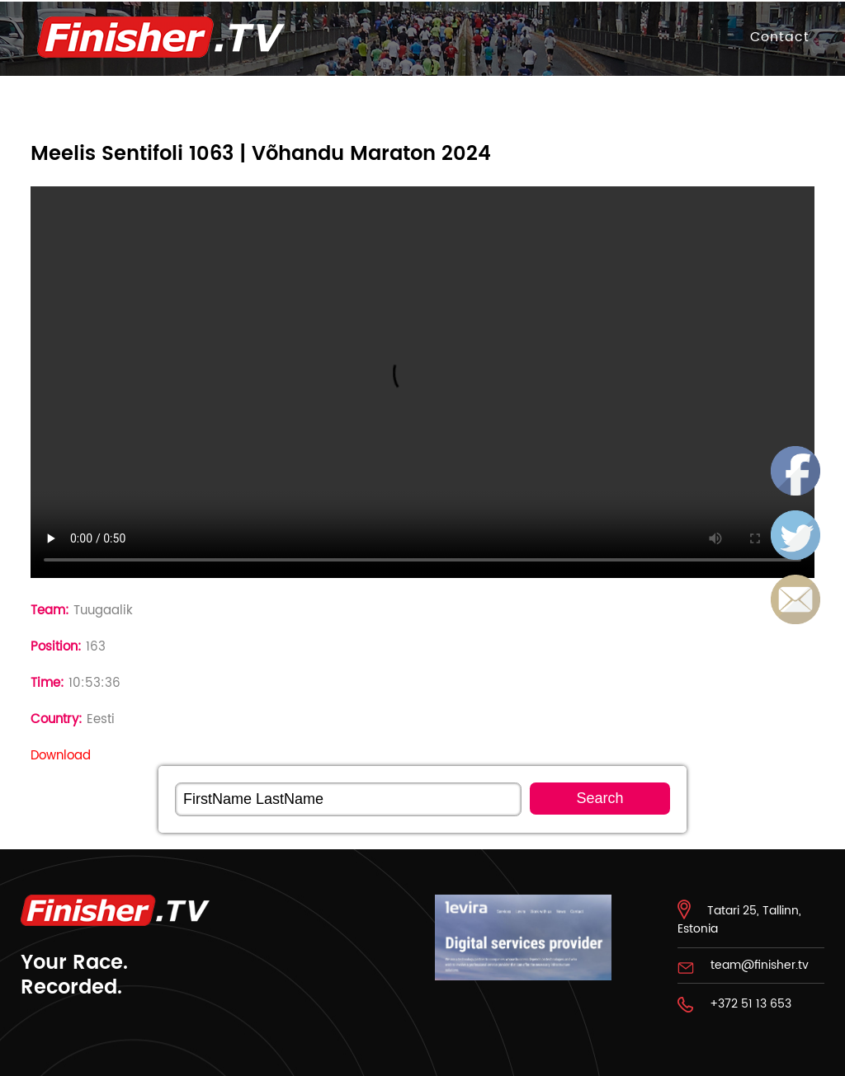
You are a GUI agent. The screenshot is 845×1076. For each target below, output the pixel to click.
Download (61, 755)
